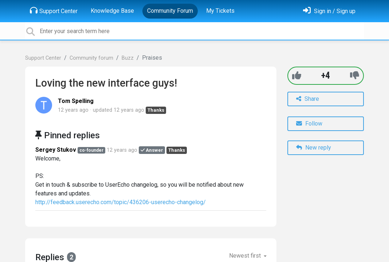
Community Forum (170, 10)
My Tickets (220, 10)
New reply (313, 147)
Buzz (128, 58)
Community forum (91, 58)
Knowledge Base (112, 10)
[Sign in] (329, 11)
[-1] (354, 75)
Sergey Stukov (55, 149)
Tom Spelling (76, 101)
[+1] (296, 75)
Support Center (54, 11)
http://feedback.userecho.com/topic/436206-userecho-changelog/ (120, 202)
